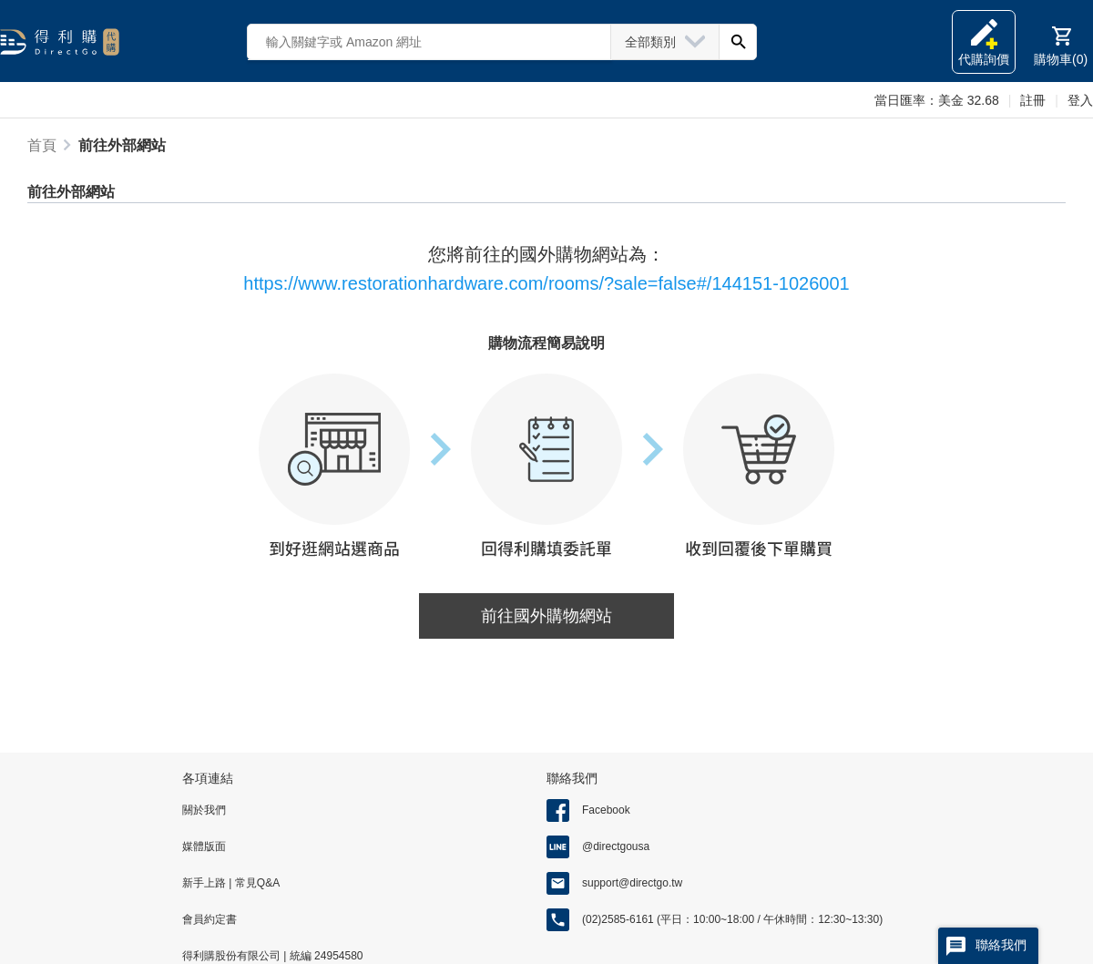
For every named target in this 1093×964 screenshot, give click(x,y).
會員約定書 (209, 919)
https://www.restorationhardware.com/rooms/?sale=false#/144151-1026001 (546, 283)
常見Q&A (255, 883)
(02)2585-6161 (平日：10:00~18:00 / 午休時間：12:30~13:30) (732, 919)
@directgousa (615, 846)
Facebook (606, 810)
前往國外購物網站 (546, 616)
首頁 (41, 145)
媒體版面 (204, 846)
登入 (1080, 100)
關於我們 (204, 810)
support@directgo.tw (632, 883)
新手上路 (205, 883)
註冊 (1033, 100)
